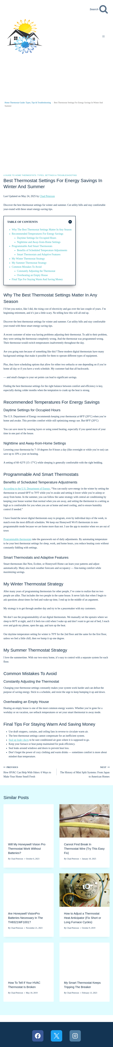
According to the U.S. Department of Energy (26, 488)
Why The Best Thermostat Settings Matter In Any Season (42, 229)
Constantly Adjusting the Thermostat (36, 271)
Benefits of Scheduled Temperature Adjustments (42, 250)
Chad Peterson (47, 196)
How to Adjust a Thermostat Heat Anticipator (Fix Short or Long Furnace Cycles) (82, 918)
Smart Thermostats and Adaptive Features (39, 254)
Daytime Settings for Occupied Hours (36, 237)
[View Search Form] (99, 9)
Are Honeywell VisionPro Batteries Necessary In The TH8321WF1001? (25, 918)
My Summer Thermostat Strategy (29, 262)
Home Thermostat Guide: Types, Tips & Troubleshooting (28, 103)
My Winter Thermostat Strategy (28, 258)
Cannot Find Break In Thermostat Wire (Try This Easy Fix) (84, 849)
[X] (56, 1035)
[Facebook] (37, 1035)
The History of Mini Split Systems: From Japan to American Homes (84, 771)
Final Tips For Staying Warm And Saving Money (37, 279)
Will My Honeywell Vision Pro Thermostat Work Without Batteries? (26, 849)
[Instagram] (75, 1035)
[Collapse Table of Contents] (39, 222)
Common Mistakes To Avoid (27, 266)
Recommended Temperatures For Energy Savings (37, 233)
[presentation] (28, 821)
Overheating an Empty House (32, 275)
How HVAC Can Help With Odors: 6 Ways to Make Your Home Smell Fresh (28, 771)
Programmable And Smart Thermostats (32, 246)
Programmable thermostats (17, 539)
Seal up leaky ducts (19, 739)
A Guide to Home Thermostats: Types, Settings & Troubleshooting (40, 175)
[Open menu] (103, 36)
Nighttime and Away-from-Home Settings (39, 242)
